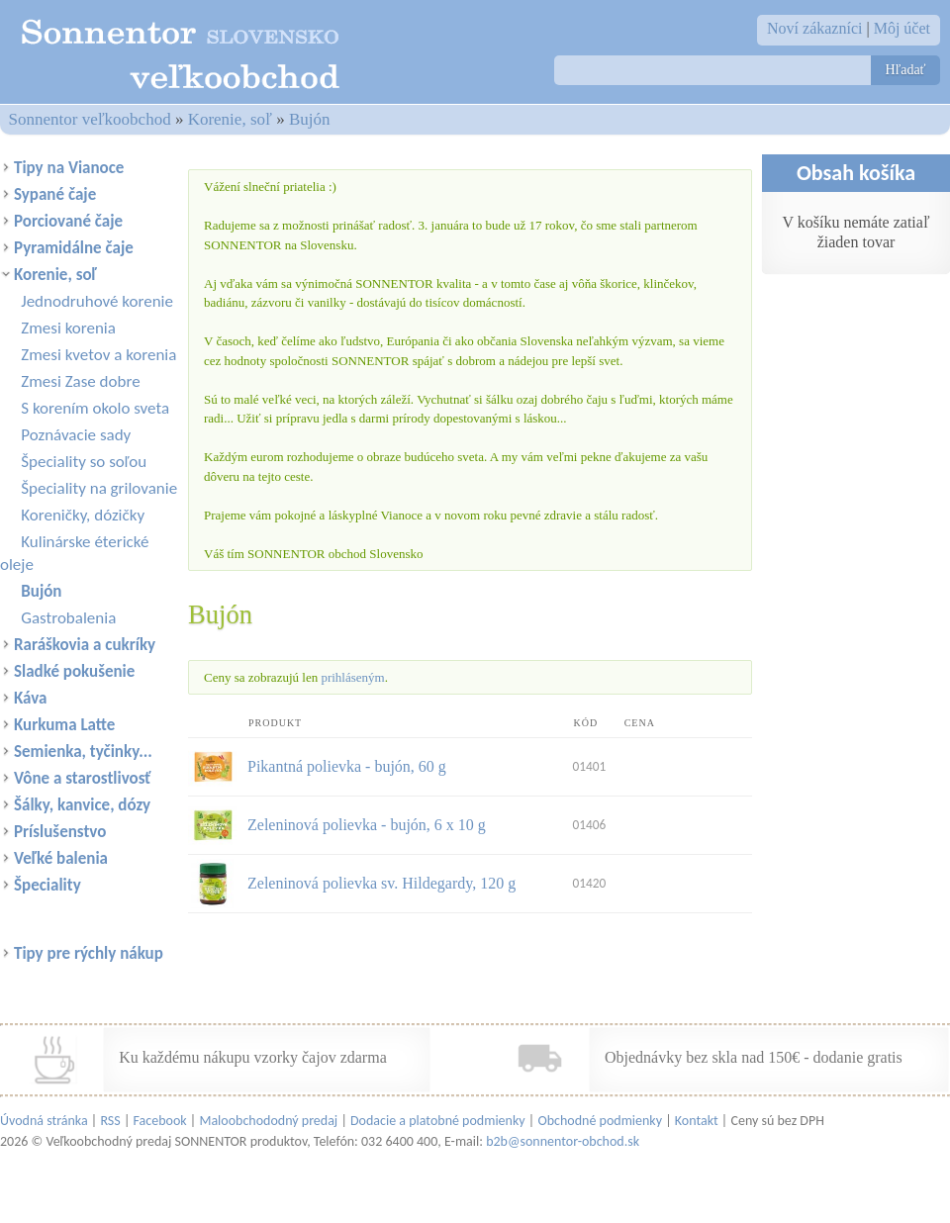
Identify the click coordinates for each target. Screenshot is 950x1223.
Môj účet (902, 28)
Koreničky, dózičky (82, 515)
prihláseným (352, 677)
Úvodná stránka (44, 1120)
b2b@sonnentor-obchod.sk (562, 1141)
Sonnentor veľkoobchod (90, 119)
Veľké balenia (61, 858)
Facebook (160, 1120)
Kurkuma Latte (64, 724)
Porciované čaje (68, 221)
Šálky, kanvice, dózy (82, 805)
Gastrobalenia (68, 618)
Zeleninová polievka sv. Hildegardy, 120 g (381, 883)
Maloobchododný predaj (268, 1120)
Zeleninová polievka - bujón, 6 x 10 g (366, 824)
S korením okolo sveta (95, 408)
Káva (30, 698)
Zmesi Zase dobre (80, 381)
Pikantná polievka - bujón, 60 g (346, 766)
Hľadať (905, 69)
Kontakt (696, 1120)
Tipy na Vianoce (69, 167)
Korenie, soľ (230, 119)
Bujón (310, 119)
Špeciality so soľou (83, 461)
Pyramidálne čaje (74, 247)
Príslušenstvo (60, 831)
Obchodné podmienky (599, 1120)
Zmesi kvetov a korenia (98, 354)
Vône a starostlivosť (82, 778)
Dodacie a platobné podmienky (437, 1120)
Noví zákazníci (814, 28)
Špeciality (47, 885)
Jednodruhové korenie (97, 301)
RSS (110, 1120)
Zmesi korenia (68, 328)
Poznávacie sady (76, 434)
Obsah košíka (856, 172)
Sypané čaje (55, 194)
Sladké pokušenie (74, 671)
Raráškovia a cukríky (84, 644)
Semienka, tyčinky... (83, 751)
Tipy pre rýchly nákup (88, 953)
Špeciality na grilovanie (99, 488)
